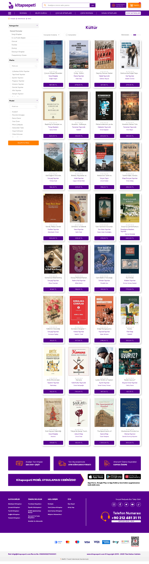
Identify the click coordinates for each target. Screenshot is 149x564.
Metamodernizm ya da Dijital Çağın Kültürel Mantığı (104, 124)
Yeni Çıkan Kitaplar (55, 507)
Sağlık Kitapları (14, 514)
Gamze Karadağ (130, 234)
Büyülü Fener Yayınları (129, 383)
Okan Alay (79, 78)
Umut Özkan (104, 181)
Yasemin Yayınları (53, 383)
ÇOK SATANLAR (133, 13)
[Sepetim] (134, 5)
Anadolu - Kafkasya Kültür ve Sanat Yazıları (78, 124)
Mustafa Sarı (104, 283)
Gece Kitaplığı (53, 76)
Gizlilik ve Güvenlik (35, 521)
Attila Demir (79, 283)
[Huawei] (132, 477)
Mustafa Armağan (17, 115)
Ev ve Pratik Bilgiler (19, 38)
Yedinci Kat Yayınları (78, 280)
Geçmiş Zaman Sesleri (104, 73)
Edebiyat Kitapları (15, 504)
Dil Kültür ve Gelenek (78, 227)
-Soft (63, 562)
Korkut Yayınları (79, 332)
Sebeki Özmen (129, 78)
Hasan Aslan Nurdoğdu (104, 232)
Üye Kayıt (71, 504)
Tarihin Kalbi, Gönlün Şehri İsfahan (129, 176)
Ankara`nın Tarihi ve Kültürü (104, 176)
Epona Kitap (104, 434)
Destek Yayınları (16, 87)
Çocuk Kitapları (14, 507)
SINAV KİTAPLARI (109, 13)
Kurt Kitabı (130, 278)
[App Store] (96, 477)
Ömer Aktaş (130, 181)
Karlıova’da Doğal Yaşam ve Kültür (130, 73)
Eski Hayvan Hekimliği (53, 431)
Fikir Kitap (130, 332)
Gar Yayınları (130, 76)
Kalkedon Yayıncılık (104, 127)
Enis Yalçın (130, 130)
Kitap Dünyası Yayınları (129, 178)
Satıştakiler (71, 35)
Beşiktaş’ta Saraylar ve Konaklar (53, 124)
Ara (90, 5)
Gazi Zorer (15, 121)
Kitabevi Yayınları (129, 280)
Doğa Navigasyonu (104, 329)
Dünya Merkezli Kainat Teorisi (79, 278)
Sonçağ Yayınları (53, 178)
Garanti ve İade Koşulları (34, 516)
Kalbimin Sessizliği (53, 329)
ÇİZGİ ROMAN (86, 13)
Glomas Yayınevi (129, 434)
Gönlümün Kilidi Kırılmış (53, 278)
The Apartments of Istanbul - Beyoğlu (104, 431)
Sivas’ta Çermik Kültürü (130, 227)
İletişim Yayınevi (16, 94)
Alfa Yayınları (15, 90)
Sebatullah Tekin (17, 128)
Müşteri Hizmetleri (55, 514)
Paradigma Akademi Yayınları (127, 230)
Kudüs (129, 329)
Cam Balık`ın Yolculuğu (104, 278)
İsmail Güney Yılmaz (104, 385)
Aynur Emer (53, 130)
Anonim (53, 436)
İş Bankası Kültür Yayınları (19, 71)
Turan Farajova (104, 436)
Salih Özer (78, 232)
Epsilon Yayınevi (16, 78)
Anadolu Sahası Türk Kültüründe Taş (129, 124)
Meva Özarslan (53, 283)
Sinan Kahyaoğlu (79, 385)
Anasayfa (11, 18)
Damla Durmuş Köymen (129, 436)
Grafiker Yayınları (53, 229)
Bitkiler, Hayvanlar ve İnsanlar (78, 176)
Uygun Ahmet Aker (79, 181)
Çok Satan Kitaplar (55, 511)
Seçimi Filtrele (23, 143)
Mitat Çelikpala (16, 125)
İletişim (50, 504)
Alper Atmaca (104, 334)
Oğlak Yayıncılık (104, 76)
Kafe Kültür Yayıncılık (79, 383)
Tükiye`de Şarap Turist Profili (79, 431)
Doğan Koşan (53, 78)
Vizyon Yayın (104, 178)
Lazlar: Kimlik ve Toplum (104, 380)
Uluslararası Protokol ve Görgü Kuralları (130, 431)
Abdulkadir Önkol (53, 232)
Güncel (14, 41)
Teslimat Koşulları (34, 504)
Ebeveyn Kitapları (18, 52)
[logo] (22, 5)
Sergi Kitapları (17, 34)
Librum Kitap (79, 434)
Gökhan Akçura (104, 78)
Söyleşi (14, 45)
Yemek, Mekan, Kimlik (53, 227)
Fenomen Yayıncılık (78, 127)
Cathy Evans (130, 385)
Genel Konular (21, 18)
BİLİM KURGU (41, 13)
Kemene (79, 380)
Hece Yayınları (78, 229)
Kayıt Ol (121, 6)
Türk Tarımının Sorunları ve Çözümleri (104, 227)
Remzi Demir (15, 118)
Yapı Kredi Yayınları (17, 74)
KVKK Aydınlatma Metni (34, 511)
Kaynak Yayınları (104, 332)
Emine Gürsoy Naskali (130, 283)
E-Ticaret (68, 562)
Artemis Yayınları (17, 84)
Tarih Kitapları (13, 511)
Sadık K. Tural (79, 334)
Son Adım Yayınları (104, 229)
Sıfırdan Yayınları (104, 280)
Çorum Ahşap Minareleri (53, 73)
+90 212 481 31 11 (126, 518)
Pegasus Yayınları (17, 81)
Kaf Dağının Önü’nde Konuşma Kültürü (53, 176)
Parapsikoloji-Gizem (19, 55)
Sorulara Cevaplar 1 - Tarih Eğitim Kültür (78, 329)
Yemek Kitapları (14, 518)
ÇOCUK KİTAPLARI (64, 13)
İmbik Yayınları (79, 178)
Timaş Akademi (53, 127)
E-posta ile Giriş (120, 4)
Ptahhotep (53, 385)
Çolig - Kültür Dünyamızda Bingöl (79, 73)
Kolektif (14, 112)
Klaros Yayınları (79, 76)
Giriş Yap (71, 507)
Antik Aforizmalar (53, 380)
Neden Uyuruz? (129, 380)
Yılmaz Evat (53, 181)
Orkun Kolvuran (16, 134)
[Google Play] (114, 477)
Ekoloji (14, 48)
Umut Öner (78, 436)
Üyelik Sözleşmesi (34, 507)
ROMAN (23, 13)
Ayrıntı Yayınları (104, 383)
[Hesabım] (113, 5)
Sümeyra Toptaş (53, 334)
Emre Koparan (104, 130)
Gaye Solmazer (16, 131)
